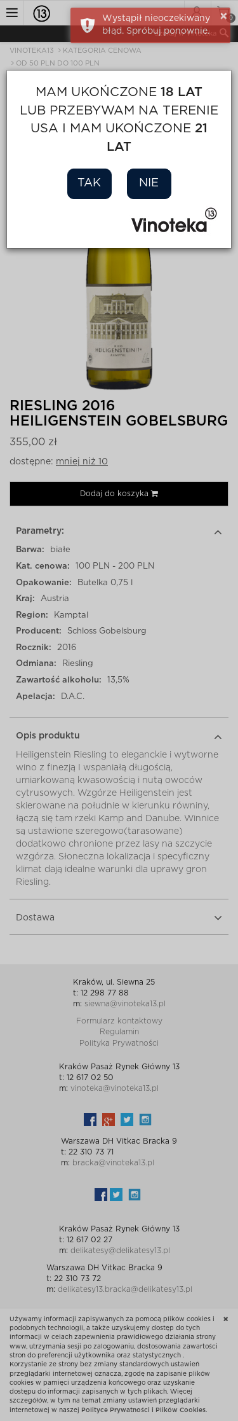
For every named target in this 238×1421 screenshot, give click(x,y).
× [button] (224, 16)
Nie (149, 183)
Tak (89, 183)
